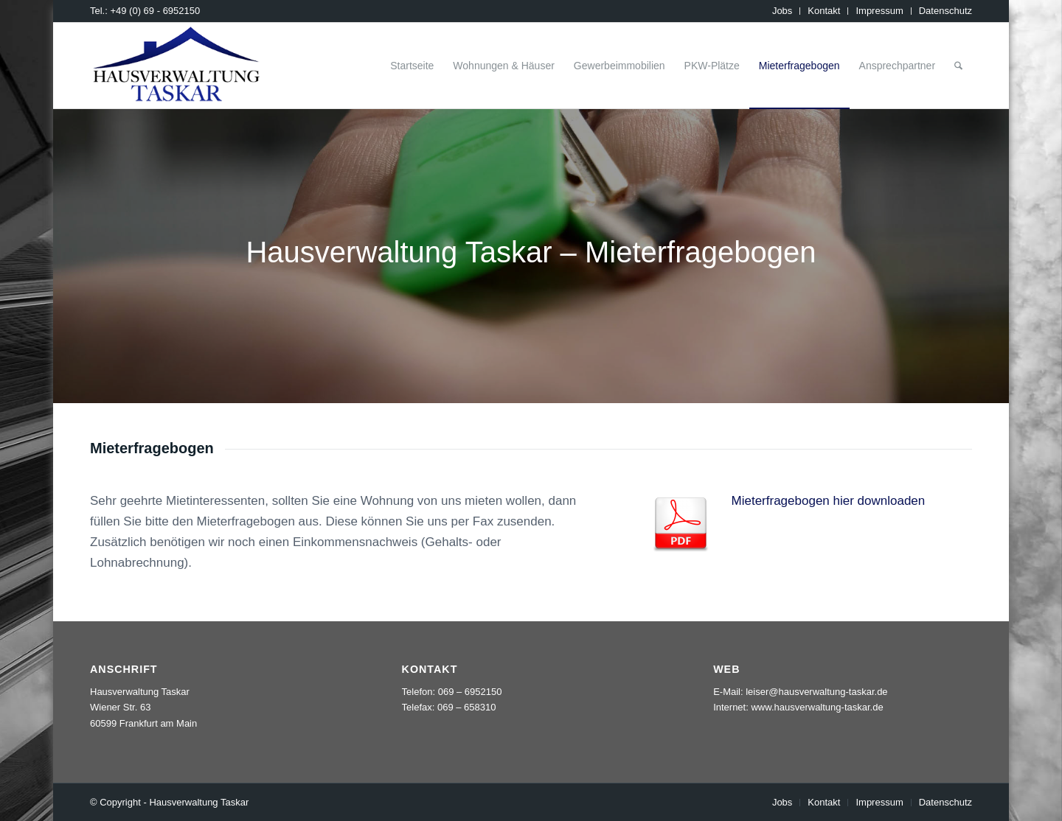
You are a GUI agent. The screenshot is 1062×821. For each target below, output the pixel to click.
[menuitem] (782, 11)
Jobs (782, 10)
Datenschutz (945, 10)
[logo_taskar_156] (177, 65)
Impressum (879, 10)
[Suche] (958, 65)
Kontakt (824, 10)
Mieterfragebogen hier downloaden (829, 501)
